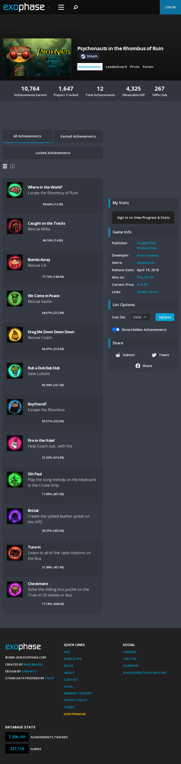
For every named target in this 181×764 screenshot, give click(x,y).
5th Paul (35, 474)
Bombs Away (39, 259)
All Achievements (27, 136)
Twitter (129, 659)
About (69, 673)
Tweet (160, 355)
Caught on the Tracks (46, 223)
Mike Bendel (33, 664)
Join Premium (75, 714)
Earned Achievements (78, 136)
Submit (125, 355)
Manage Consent (78, 693)
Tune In (34, 547)
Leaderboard (116, 66)
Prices (135, 66)
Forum (148, 66)
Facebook (130, 665)
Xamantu (29, 671)
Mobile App (73, 659)
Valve (49, 678)
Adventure (145, 262)
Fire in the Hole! (41, 440)
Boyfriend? (37, 404)
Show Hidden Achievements (144, 329)
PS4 (140, 277)
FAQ (67, 652)
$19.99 (142, 284)
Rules (68, 665)
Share (144, 365)
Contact (71, 679)
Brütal (33, 510)
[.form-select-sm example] (140, 317)
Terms (69, 707)
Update (165, 317)
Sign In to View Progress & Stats (143, 217)
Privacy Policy (75, 700)
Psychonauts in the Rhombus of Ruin (120, 48)
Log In (170, 7)
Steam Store (147, 292)
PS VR (148, 277)
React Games (148, 255)
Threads (129, 652)
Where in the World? (45, 187)
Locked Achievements (52, 153)
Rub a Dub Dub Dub (44, 368)
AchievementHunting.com (144, 673)
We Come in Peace (43, 295)
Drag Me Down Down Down (51, 331)
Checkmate (38, 583)
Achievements (89, 66)
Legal (68, 686)
